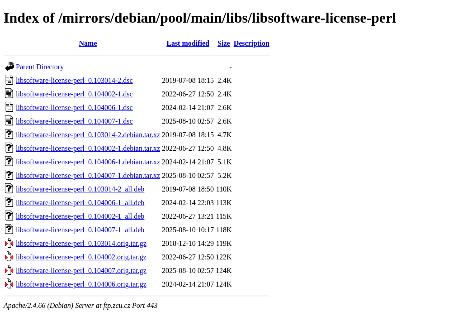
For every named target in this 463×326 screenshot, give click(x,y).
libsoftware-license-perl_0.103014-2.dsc (74, 80)
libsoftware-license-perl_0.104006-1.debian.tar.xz (88, 162)
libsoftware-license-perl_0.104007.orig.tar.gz (81, 270)
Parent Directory (40, 67)
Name (88, 43)
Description (251, 43)
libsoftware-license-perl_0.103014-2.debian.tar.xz (88, 135)
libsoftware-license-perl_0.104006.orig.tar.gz (81, 284)
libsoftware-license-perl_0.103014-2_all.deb (80, 189)
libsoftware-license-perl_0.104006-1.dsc (74, 107)
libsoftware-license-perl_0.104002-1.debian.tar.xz (88, 148)
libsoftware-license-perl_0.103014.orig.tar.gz (81, 243)
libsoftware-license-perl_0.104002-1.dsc (74, 94)
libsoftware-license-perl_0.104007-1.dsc (74, 121)
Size (223, 43)
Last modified (187, 43)
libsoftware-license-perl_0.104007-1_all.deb (80, 230)
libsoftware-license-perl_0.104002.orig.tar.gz (81, 257)
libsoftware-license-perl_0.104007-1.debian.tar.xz (88, 175)
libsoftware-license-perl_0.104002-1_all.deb (80, 216)
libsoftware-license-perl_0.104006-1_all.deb (80, 202)
